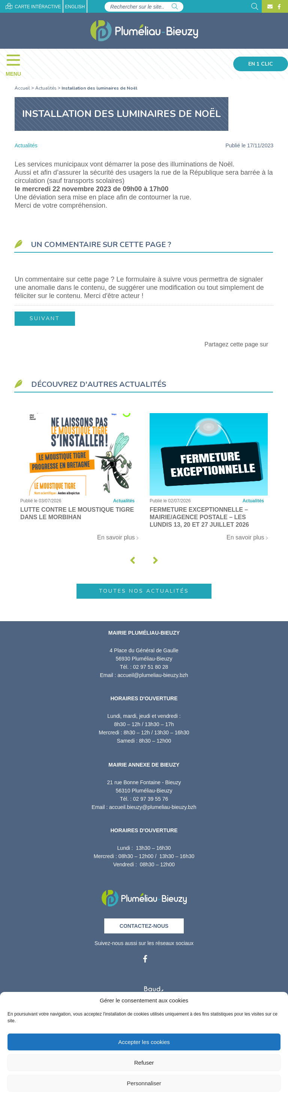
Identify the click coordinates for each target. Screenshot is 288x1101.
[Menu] (17, 64)
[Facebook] (278, 7)
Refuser (144, 1062)
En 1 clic (260, 63)
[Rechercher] (175, 6)
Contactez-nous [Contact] (144, 926)
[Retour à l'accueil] (144, 895)
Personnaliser (144, 1083)
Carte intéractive (33, 6)
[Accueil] (144, 30)
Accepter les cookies (144, 1042)
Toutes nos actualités (144, 590)
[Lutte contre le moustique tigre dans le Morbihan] (79, 480)
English (75, 6)
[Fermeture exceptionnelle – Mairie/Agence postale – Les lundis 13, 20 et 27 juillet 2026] (209, 480)
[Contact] (270, 7)
